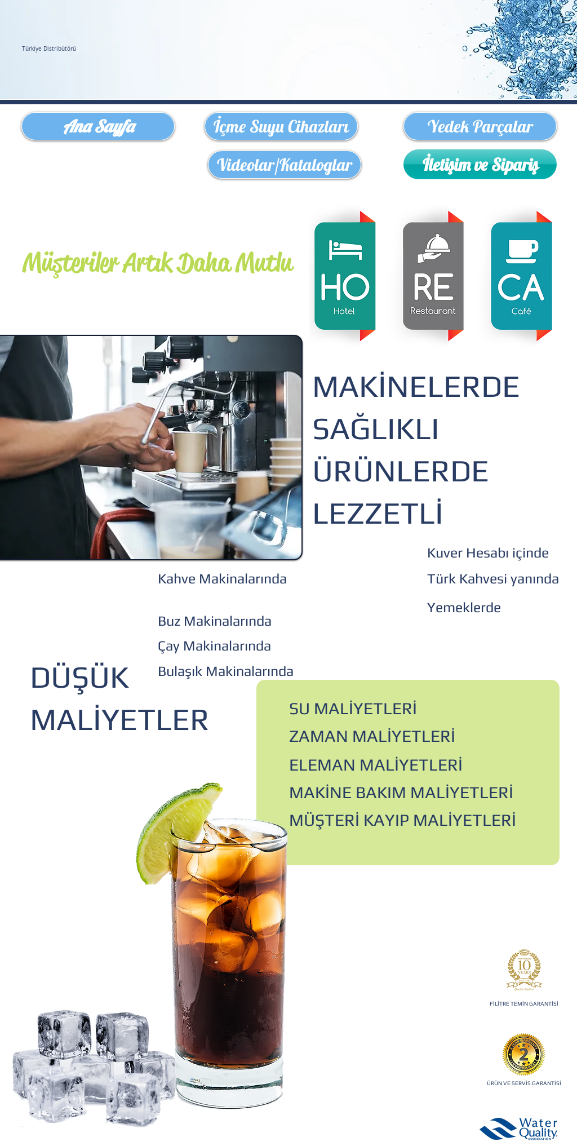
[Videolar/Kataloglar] (284, 165)
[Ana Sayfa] (98, 126)
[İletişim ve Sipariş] (480, 164)
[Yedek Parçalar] (480, 126)
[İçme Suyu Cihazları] (281, 126)
